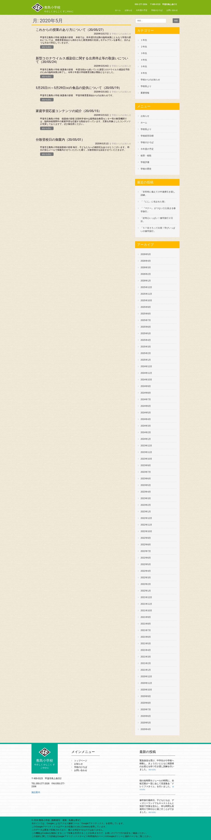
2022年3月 (146, 577)
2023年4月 (146, 492)
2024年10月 (146, 379)
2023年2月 (146, 505)
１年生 (144, 40)
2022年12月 (146, 518)
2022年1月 (146, 591)
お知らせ (128, 10)
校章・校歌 (146, 155)
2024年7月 (146, 399)
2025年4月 (146, 340)
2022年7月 (146, 551)
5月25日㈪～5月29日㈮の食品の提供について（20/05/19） (79, 88)
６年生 (144, 73)
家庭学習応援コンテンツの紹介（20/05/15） (68, 111)
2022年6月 (146, 558)
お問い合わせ (172, 10)
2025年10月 (146, 300)
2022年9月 (146, 538)
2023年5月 (146, 485)
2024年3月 (146, 426)
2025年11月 (146, 294)
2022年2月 (146, 584)
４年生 (144, 60)
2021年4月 (146, 650)
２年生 (144, 47)
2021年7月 (146, 630)
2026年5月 (146, 254)
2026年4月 (146, 261)
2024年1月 (146, 439)
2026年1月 (146, 281)
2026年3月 (146, 267)
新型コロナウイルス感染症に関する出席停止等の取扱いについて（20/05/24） (82, 60)
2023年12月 (146, 445)
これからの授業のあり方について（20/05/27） (70, 30)
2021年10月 (146, 610)
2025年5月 (146, 333)
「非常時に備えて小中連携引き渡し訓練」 (158, 193)
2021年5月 (146, 643)
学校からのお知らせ (121, 34)
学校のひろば (157, 10)
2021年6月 (146, 637)
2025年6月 (146, 327)
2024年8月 (146, 393)
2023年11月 (146, 452)
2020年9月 (146, 696)
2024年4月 (146, 419)
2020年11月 (146, 683)
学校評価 (145, 162)
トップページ (80, 760)
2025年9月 (146, 307)
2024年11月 (146, 373)
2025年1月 (146, 360)
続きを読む (47, 47)
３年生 (144, 53)
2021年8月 (146, 624)
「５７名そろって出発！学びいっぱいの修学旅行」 (158, 229)
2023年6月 (146, 478)
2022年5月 (146, 564)
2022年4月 (146, 571)
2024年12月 (146, 366)
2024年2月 (146, 432)
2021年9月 (146, 617)
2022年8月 (146, 544)
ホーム (118, 10)
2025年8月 (146, 313)
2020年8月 (146, 703)
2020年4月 (146, 729)
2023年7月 (146, 472)
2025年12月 (146, 287)
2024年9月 (146, 386)
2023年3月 (146, 498)
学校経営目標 (147, 136)
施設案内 (35, 792)
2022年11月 (146, 525)
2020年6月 (146, 716)
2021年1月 (146, 670)
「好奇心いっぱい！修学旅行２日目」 (157, 219)
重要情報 (145, 93)
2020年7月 (146, 709)
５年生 (144, 66)
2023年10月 (146, 459)
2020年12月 (146, 676)
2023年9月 (146, 465)
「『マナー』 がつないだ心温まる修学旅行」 (158, 210)
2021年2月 (146, 663)
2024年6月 (146, 406)
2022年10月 (146, 531)
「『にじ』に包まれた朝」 (153, 201)
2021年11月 (146, 604)
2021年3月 (146, 657)
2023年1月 (146, 511)
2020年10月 (146, 690)
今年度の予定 (141, 10)
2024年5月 (146, 412)
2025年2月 (146, 353)
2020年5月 (146, 723)
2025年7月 (146, 320)
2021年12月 (146, 597)
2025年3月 (146, 346)
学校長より (146, 86)
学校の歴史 (146, 169)
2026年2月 (146, 274)
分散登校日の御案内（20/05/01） (60, 140)
